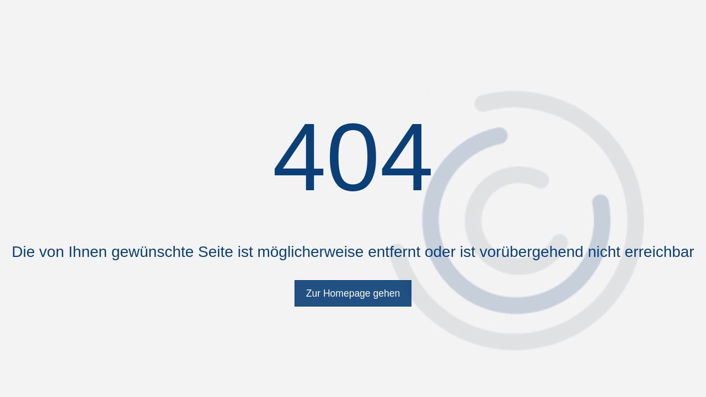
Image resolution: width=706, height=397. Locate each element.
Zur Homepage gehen (353, 293)
